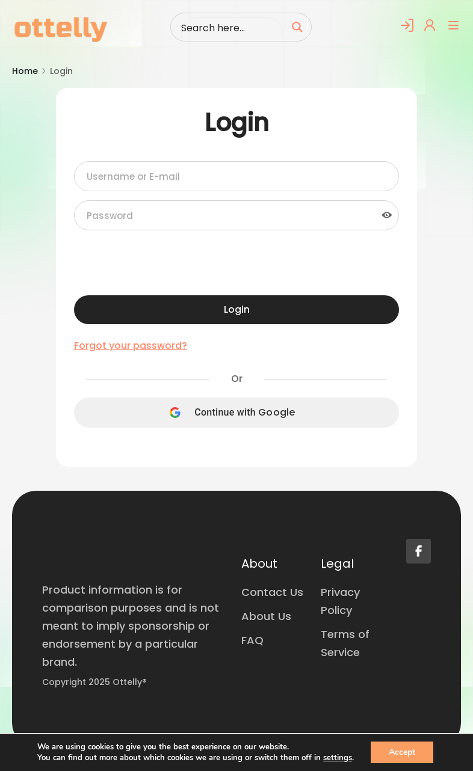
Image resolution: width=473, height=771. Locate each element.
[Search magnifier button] (297, 27)
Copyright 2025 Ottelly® (94, 682)
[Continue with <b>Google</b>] (236, 413)
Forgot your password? (130, 345)
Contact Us (272, 592)
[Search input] (231, 27)
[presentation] (165, 262)
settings (337, 757)
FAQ (252, 640)
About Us (266, 616)
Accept (402, 752)
